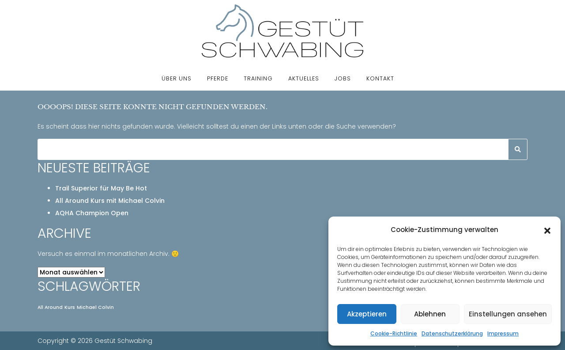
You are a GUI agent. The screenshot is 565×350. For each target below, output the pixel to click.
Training (258, 78)
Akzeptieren (367, 314)
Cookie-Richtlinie (393, 333)
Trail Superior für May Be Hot (101, 188)
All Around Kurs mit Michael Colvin (110, 200)
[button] (547, 229)
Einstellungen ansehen (508, 314)
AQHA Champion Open (91, 213)
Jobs (343, 78)
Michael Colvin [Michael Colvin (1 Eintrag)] (95, 307)
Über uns (177, 78)
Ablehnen (430, 314)
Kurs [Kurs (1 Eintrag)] (69, 307)
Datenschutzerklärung (452, 333)
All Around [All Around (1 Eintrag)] (50, 307)
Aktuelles (303, 78)
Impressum (503, 333)
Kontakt (380, 78)
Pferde (217, 78)
